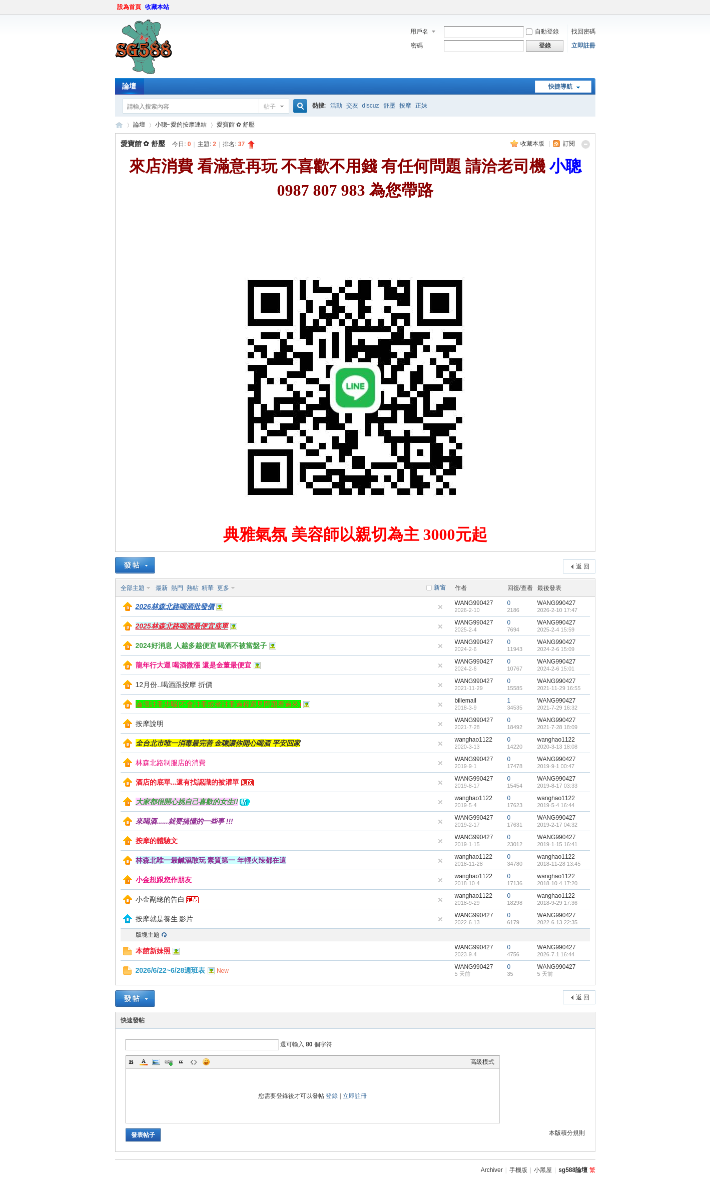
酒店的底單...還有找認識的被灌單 (188, 782)
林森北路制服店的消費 (171, 763)
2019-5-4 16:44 (556, 805)
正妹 (421, 105)
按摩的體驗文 (157, 841)
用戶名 (419, 31)
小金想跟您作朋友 (164, 880)
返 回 (582, 566)
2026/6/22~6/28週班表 (171, 970)
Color (144, 1062)
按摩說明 (150, 724)
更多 (223, 587)
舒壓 (389, 105)
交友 (352, 105)
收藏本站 (157, 7)
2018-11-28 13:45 (559, 864)
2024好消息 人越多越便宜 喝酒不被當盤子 (201, 646)
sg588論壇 (119, 125)
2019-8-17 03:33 (557, 786)
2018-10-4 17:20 (557, 883)
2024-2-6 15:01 (556, 669)
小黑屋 (543, 1169)
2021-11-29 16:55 (559, 688)
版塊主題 (148, 934)
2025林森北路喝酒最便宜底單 (182, 626)
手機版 (518, 1169)
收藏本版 (533, 143)
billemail (465, 700)
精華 (208, 587)
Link (169, 1062)
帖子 (270, 106)
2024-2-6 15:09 (556, 649)
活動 (336, 105)
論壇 (129, 86)
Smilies (206, 1062)
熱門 (177, 587)
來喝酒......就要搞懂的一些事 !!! (184, 821)
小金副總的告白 (160, 899)
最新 (162, 587)
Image (156, 1062)
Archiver (492, 1169)
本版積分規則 (567, 1132)
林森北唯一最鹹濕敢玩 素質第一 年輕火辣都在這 (211, 860)
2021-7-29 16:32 (557, 708)
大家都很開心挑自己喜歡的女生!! (187, 802)
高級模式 (482, 1061)
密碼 (417, 45)
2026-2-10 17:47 (557, 610)
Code (194, 1062)
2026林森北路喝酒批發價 (175, 607)
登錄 (332, 1095)
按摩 (405, 105)
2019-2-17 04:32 (557, 825)
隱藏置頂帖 (440, 607)
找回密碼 (583, 31)
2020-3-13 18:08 (557, 747)
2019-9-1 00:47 (556, 766)
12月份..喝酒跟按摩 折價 (174, 685)
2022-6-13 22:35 (557, 922)
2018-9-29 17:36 (557, 903)
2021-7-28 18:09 (557, 727)
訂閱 (569, 143)
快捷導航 (560, 86)
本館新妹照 (153, 951)
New (223, 970)
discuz (370, 105)
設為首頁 (129, 7)
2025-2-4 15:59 (556, 630)
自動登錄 (542, 31)
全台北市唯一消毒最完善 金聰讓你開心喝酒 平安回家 (218, 743)
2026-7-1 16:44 (556, 954)
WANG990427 (474, 603)
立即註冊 (583, 45)
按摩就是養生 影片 (165, 919)
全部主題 (133, 587)
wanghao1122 (473, 739)
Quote (181, 1062)
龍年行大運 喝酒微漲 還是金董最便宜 (194, 665)
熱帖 (193, 587)
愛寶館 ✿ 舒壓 (236, 124)
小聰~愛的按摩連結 (181, 124)
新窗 (440, 587)
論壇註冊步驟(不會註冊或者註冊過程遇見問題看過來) (218, 704)
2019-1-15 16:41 (557, 844)
